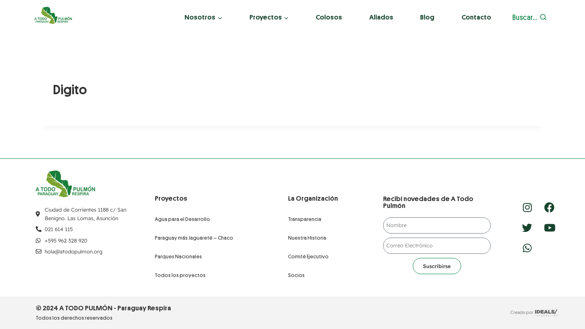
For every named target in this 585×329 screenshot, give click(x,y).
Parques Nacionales (178, 256)
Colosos (329, 17)
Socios (296, 275)
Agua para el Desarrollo (182, 219)
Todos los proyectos (180, 275)
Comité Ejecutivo (308, 256)
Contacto (476, 17)
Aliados (381, 17)
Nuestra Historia (307, 237)
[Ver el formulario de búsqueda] (529, 17)
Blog (427, 17)
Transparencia (304, 219)
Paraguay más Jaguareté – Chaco (194, 237)
